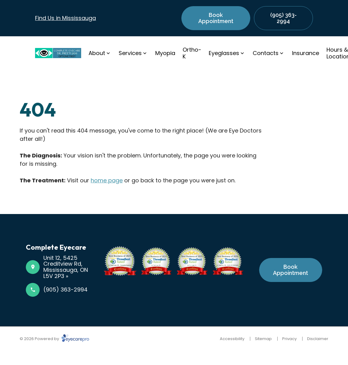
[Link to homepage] (58, 53)
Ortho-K (192, 53)
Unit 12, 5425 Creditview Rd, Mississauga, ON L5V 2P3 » (65, 267)
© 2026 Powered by (54, 339)
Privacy (289, 339)
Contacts (266, 53)
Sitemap (263, 339)
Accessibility (232, 339)
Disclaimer (317, 339)
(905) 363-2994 (65, 289)
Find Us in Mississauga (65, 18)
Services (130, 53)
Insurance (305, 53)
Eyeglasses (224, 53)
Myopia (165, 53)
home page (107, 180)
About (97, 53)
